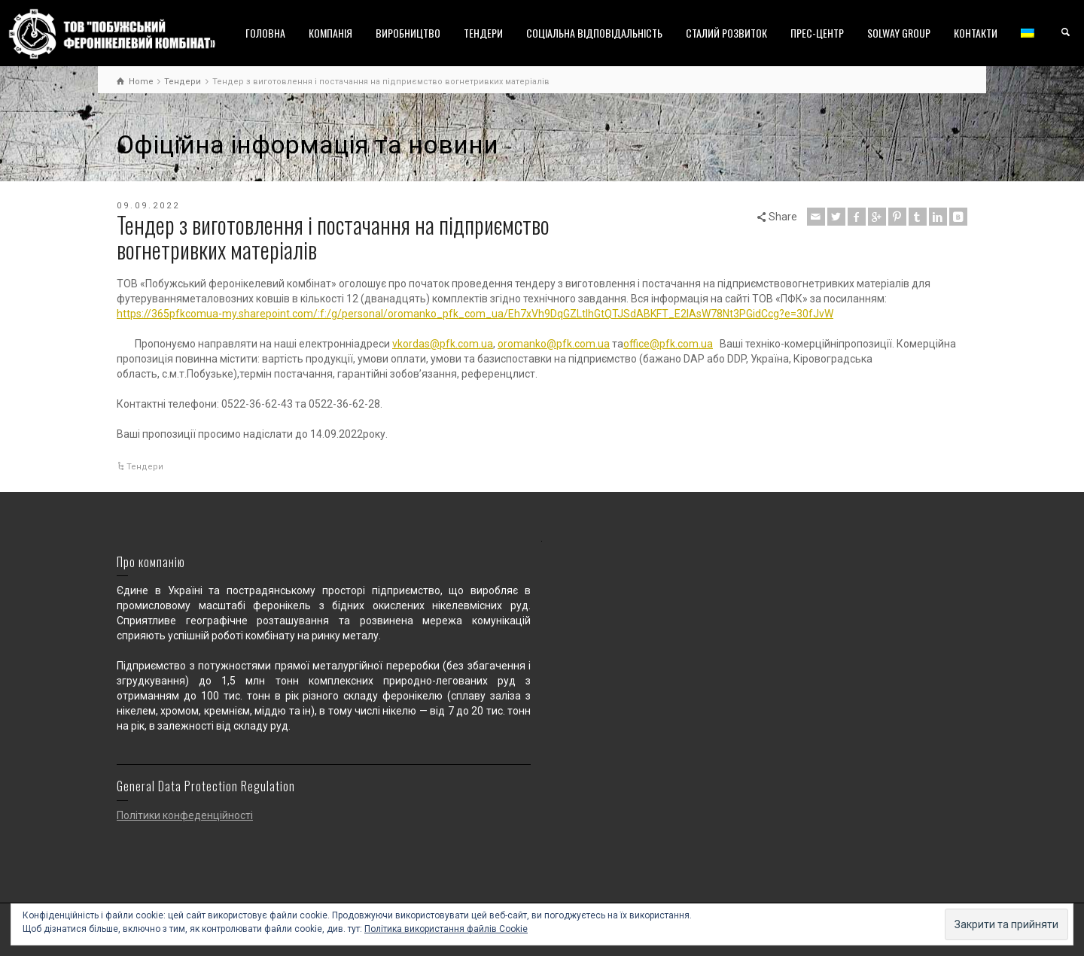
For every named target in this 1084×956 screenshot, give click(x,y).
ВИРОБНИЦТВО (408, 33)
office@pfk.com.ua (668, 344)
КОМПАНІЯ (330, 33)
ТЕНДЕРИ (483, 33)
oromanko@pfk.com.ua (554, 344)
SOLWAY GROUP (898, 33)
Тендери (144, 467)
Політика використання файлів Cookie (446, 929)
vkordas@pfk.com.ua (442, 344)
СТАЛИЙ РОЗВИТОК (726, 33)
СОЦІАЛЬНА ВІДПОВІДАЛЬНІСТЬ (594, 33)
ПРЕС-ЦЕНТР (817, 33)
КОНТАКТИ (975, 33)
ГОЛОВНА (265, 33)
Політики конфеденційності (185, 815)
